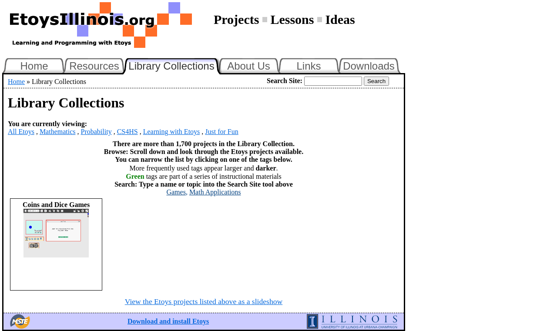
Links (308, 66)
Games (175, 192)
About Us (248, 66)
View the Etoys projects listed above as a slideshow (203, 301)
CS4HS (127, 131)
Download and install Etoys (168, 321)
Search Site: (284, 80)
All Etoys (21, 131)
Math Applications (215, 192)
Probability (96, 131)
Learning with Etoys (171, 131)
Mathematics (58, 131)
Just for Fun (221, 131)
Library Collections (174, 65)
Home (34, 66)
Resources (94, 66)
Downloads (369, 66)
